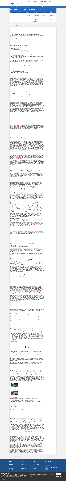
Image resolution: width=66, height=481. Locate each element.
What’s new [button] (44, 6)
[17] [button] (16, 158)
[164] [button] (29, 127)
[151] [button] (31, 81)
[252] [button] (20, 447)
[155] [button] (15, 80)
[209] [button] (13, 318)
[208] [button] (23, 314)
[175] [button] (19, 158)
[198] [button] (11, 251)
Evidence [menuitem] (50, 19)
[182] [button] (23, 185)
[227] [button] (19, 410)
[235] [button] (37, 426)
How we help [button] (25, 6)
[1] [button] (26, 45)
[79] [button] (41, 288)
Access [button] (50, 6)
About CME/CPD (23, 468)
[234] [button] (35, 426)
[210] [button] (11, 320)
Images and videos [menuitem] (52, 15)
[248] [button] (15, 439)
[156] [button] (33, 81)
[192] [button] (33, 224)
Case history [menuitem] (20, 16)
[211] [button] (41, 331)
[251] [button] (19, 447)
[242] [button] (27, 429)
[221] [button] (32, 380)
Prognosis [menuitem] (43, 16)
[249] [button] (17, 439)
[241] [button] (25, 429)
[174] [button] (18, 158)
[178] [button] (32, 174)
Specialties (10, 465)
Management (36, 12)
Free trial (22, 464)
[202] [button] (22, 271)
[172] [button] (17, 149)
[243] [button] (28, 429)
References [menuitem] (51, 16)
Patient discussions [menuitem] (36, 19)
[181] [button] (37, 184)
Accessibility (34, 468)
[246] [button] (12, 439)
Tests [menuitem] (26, 16)
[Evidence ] (31, 143)
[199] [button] (30, 267)
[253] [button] (11, 451)
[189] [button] (26, 211)
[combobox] (46, 4)
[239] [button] (22, 429)
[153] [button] (28, 51)
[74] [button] (31, 233)
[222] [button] (33, 380)
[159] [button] (24, 96)
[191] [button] (32, 224)
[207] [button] (21, 314)
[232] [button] (41, 420)
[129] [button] (36, 195)
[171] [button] (30, 146)
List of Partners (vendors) (32, 476)
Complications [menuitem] (44, 15)
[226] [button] (17, 410)
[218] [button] (22, 379)
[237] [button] (19, 429)
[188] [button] (18, 208)
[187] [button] (29, 205)
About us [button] (11, 6)
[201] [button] (33, 267)
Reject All (58, 476)
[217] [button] (11, 359)
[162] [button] (18, 104)
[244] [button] (30, 431)
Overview (12, 12)
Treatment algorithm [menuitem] (37, 15)
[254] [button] (36, 452)
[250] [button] (27, 444)
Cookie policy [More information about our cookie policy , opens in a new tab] (5, 479)
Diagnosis (28, 12)
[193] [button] (35, 224)
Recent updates (11, 464)
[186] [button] (35, 198)
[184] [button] (32, 186)
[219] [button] (37, 374)
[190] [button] (27, 220)
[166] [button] (32, 127)
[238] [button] (21, 429)
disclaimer (22, 456)
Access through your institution (38, 1)
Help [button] (55, 6)
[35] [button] (23, 264)
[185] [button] (34, 186)
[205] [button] (18, 314)
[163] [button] (28, 127)
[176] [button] (21, 158)
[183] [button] (31, 186)
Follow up (44, 12)
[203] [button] (15, 314)
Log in (45, 1)
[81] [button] (39, 250)
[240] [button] (24, 429)
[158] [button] (28, 91)
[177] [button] (15, 164)
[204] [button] (17, 314)
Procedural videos (11, 469)
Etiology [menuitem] (19, 15)
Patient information (11, 468)
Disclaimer (34, 463)
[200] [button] (32, 267)
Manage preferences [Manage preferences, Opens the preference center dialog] (58, 478)
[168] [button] (30, 171)
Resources (51, 12)
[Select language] (51, 1)
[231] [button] (39, 420)
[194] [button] (36, 224)
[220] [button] (19, 377)
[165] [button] (31, 127)
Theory (19, 12)
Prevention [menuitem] (35, 18)
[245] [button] (24, 434)
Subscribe (29, 1)
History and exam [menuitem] (28, 15)
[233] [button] (34, 426)
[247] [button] (14, 439)
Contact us (22, 469)
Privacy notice (35, 465)
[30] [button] (22, 264)
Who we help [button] (18, 6)
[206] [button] (20, 314)
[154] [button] (36, 61)
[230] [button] (20, 433)
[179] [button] (21, 176)
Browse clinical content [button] (35, 6)
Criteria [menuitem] (27, 19)
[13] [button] (17, 377)
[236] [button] (18, 429)
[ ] (21, 149)
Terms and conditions (36, 464)
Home (10, 463)
